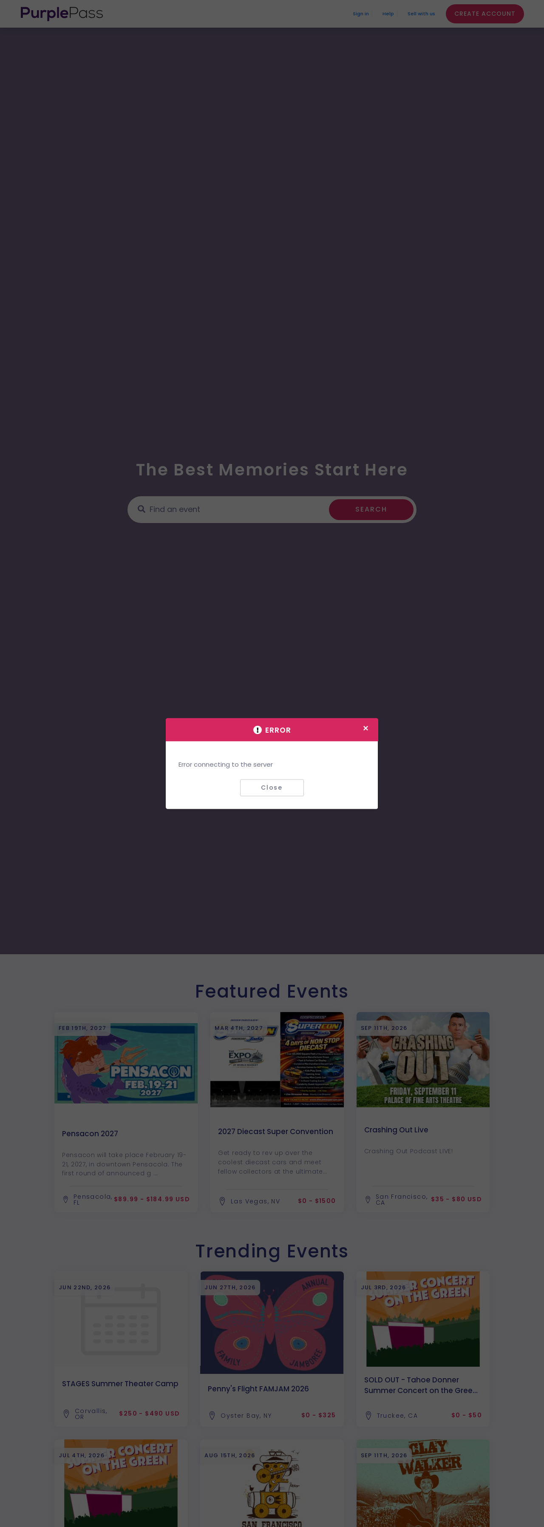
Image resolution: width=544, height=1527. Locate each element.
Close (272, 787)
